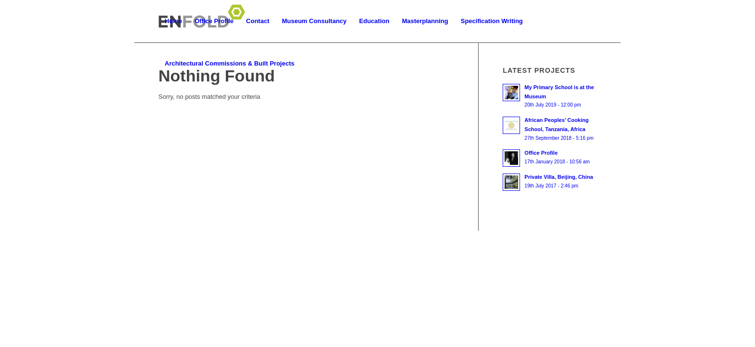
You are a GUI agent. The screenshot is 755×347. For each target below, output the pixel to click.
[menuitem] (173, 21)
